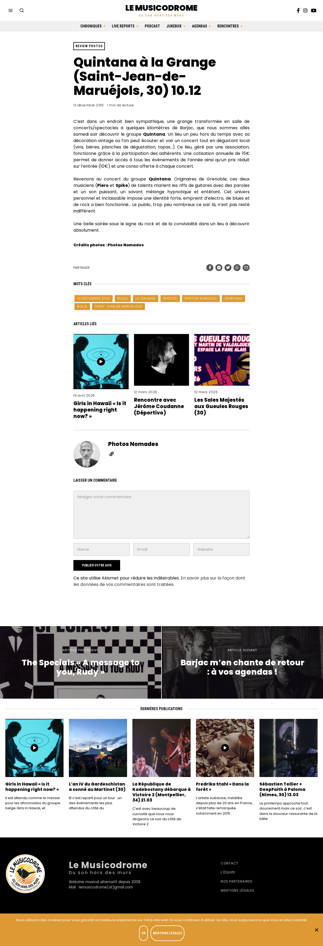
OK (145, 934)
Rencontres (228, 26)
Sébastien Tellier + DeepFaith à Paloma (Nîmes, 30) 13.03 (284, 789)
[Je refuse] (316, 930)
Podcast (152, 26)
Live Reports (123, 26)
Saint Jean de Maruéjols (118, 306)
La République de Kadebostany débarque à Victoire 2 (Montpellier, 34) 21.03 (160, 792)
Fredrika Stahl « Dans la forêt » (224, 786)
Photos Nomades (201, 298)
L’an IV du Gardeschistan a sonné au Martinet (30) (98, 789)
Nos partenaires (237, 881)
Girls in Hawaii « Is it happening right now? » (100, 409)
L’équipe (228, 872)
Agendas (199, 26)
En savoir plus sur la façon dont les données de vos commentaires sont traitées (159, 581)
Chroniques (91, 26)
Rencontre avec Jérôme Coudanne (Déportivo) (161, 406)
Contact (229, 863)
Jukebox (174, 26)
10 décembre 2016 (93, 298)
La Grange (146, 298)
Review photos (89, 46)
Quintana (233, 298)
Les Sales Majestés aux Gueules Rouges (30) (221, 406)
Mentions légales (237, 890)
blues (122, 298)
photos (170, 298)
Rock (82, 306)
